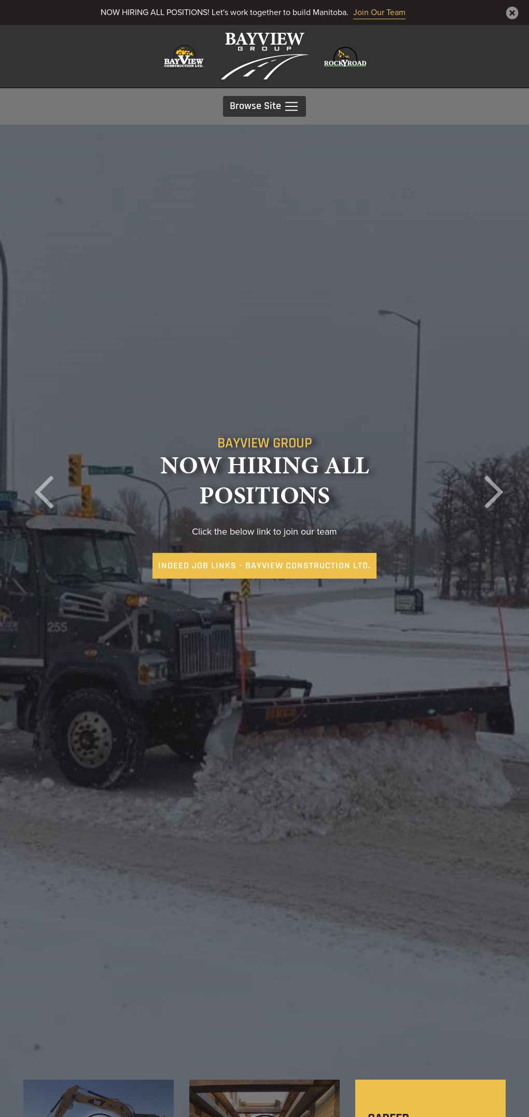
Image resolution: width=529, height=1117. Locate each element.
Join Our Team (379, 12)
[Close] (512, 13)
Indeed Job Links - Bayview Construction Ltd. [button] (264, 566)
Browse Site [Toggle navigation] (264, 106)
